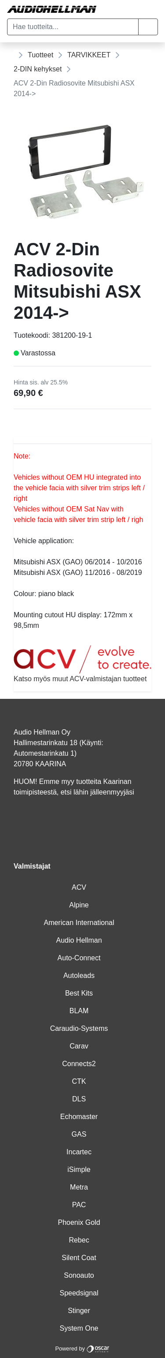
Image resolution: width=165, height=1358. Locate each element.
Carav (79, 1046)
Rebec (79, 1240)
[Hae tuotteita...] (73, 27)
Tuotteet (40, 55)
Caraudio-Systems (79, 1028)
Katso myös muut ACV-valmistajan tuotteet (82, 664)
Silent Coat (79, 1257)
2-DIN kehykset (38, 69)
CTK (79, 1081)
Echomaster (79, 1116)
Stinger (79, 1310)
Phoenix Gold (79, 1222)
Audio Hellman (79, 940)
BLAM (79, 1011)
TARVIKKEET (88, 55)
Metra (79, 1187)
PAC (79, 1205)
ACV (79, 887)
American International (79, 922)
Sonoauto (79, 1275)
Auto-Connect (79, 958)
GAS (79, 1134)
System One (78, 1328)
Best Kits (79, 993)
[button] (148, 27)
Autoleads (79, 975)
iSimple (78, 1169)
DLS (79, 1099)
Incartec (79, 1152)
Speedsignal (78, 1293)
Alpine (78, 905)
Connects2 (79, 1063)
